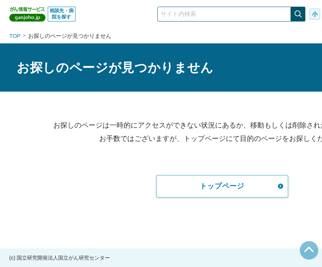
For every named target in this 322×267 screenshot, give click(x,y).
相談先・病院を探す (62, 14)
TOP (15, 36)
